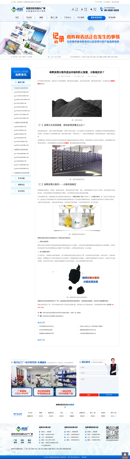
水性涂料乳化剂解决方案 (22, 92)
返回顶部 (125, 457)
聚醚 (101, 57)
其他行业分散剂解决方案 (22, 145)
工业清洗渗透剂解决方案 (22, 153)
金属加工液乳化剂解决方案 (23, 99)
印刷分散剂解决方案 (21, 137)
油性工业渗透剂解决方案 (22, 164)
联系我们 (107, 2)
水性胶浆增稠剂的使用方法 (88, 333)
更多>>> (113, 416)
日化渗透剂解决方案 (21, 161)
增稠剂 (103, 416)
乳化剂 (84, 57)
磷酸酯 (72, 416)
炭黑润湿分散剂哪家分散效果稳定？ (53, 316)
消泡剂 (93, 416)
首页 (20, 56)
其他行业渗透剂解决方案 (22, 168)
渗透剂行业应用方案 (21, 149)
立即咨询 (109, 395)
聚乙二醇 (96, 57)
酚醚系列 (51, 413)
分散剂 (116, 57)
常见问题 (30, 56)
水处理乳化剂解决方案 (21, 107)
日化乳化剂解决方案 (21, 103)
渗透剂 (105, 57)
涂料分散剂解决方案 (21, 126)
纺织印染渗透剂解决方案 (22, 157)
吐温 (91, 57)
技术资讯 (21, 191)
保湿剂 (61, 416)
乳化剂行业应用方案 (21, 88)
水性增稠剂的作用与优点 (46, 326)
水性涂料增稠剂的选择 (45, 330)
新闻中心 (24, 56)
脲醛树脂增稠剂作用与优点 (88, 330)
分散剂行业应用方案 (21, 122)
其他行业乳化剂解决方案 (22, 118)
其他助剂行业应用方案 (21, 173)
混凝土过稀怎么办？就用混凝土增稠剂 (91, 326)
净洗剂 (51, 416)
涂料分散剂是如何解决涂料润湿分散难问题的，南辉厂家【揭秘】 (62, 312)
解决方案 (21, 82)
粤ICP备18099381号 (73, 457)
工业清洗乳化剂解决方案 (22, 95)
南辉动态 (21, 185)
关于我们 (99, 2)
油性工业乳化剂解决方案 (22, 114)
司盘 (88, 57)
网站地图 (116, 2)
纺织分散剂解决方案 (21, 130)
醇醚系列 (82, 413)
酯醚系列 (30, 416)
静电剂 (82, 416)
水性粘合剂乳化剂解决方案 (23, 110)
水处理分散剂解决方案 (21, 141)
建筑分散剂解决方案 (21, 134)
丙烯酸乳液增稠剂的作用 (46, 333)
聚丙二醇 (110, 57)
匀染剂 (41, 416)
